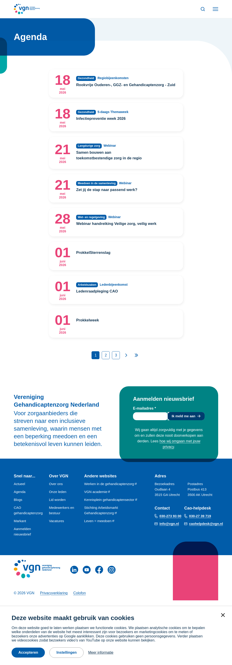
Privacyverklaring (54, 599)
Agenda (20, 497)
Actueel (19, 489)
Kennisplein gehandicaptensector (111, 505)
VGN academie (97, 497)
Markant (20, 526)
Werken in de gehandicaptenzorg (111, 489)
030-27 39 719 (200, 522)
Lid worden (57, 505)
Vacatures (56, 526)
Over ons (56, 489)
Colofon (79, 599)
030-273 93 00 (170, 522)
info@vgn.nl (169, 529)
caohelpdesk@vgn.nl (206, 529)
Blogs (18, 505)
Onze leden (57, 497)
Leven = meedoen (99, 526)
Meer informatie (100, 652)
